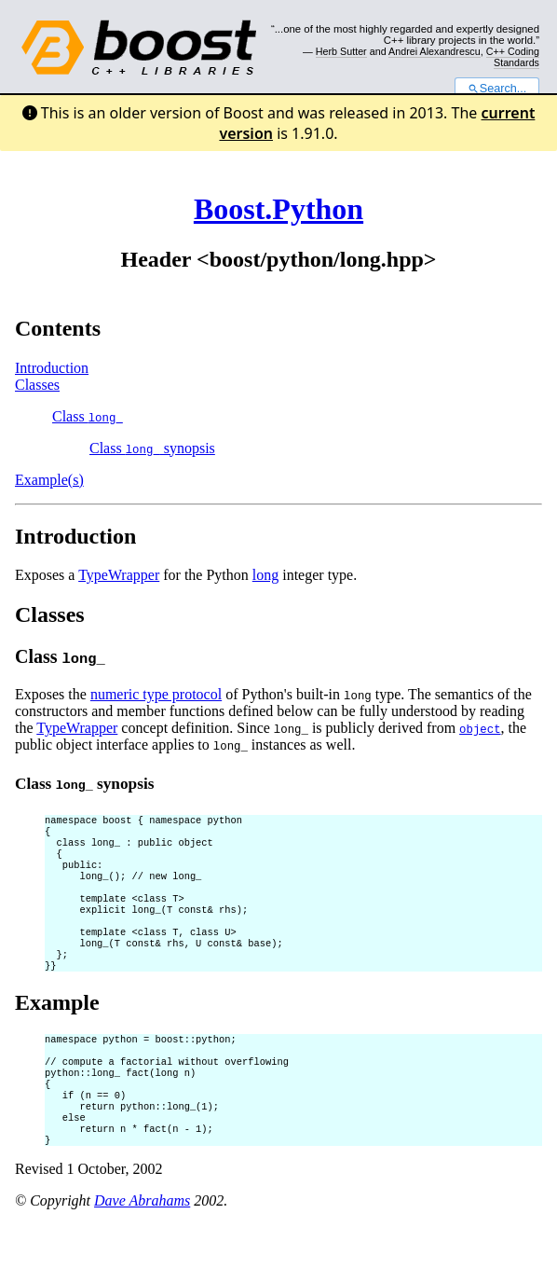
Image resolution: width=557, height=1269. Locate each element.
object (479, 729)
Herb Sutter (341, 51)
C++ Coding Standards (512, 57)
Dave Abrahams (142, 1245)
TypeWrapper (118, 575)
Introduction (51, 368)
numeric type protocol (156, 694)
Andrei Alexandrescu (434, 51)
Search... (497, 88)
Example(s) (49, 480)
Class (87, 416)
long (265, 575)
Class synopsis (152, 448)
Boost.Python (278, 209)
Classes (37, 385)
